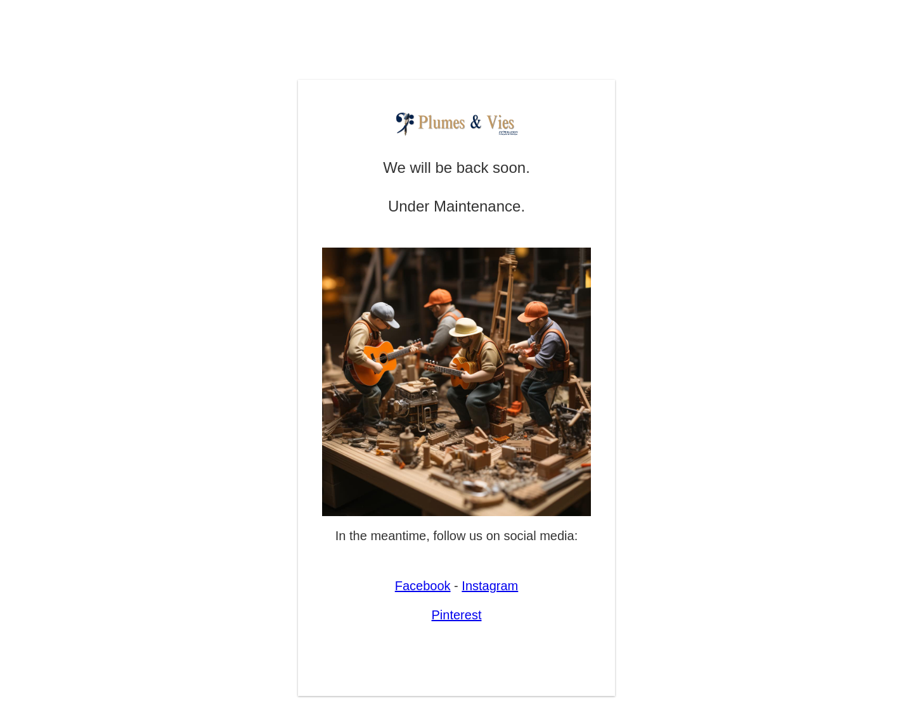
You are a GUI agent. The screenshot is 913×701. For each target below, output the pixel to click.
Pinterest (457, 615)
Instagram (490, 586)
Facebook (423, 586)
